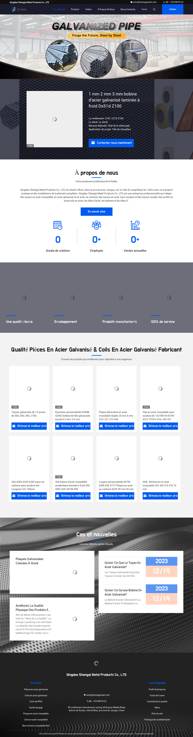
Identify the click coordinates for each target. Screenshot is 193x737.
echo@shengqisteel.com (143, 2)
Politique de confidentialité (157, 719)
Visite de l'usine (157, 695)
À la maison (59, 9)
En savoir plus (96, 211)
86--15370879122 (173, 2)
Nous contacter (128, 9)
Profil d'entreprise (157, 689)
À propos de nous (106, 9)
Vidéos (88, 9)
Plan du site (157, 713)
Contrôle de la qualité (157, 701)
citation (172, 9)
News (157, 707)
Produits (75, 9)
